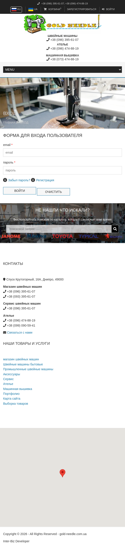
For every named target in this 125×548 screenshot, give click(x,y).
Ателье (8, 384)
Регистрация (45, 180)
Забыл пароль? (19, 180)
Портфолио (11, 393)
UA (32, 9)
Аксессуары (11, 374)
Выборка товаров (15, 403)
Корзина (52, 9)
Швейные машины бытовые (23, 364)
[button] (62, 473)
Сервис (8, 379)
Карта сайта (11, 398)
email (8, 145)
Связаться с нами (19, 332)
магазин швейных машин (21, 359)
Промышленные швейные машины (28, 369)
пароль (9, 162)
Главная (9, 122)
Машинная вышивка (17, 389)
